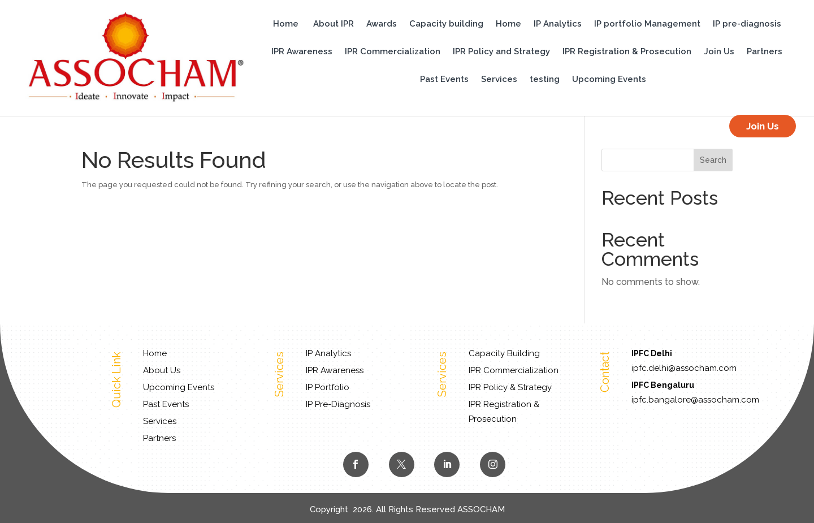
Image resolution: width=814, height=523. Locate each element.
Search (713, 160)
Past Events (444, 79)
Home (285, 24)
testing (545, 79)
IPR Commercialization (392, 52)
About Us (161, 370)
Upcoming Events (609, 79)
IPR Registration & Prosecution (626, 52)
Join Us (719, 52)
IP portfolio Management (647, 24)
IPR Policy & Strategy (510, 387)
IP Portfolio (327, 387)
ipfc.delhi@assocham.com (684, 368)
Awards (381, 24)
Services (499, 79)
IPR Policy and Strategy (501, 52)
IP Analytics (558, 24)
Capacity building (446, 24)
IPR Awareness (301, 52)
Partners (764, 52)
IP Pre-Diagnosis (338, 404)
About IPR (333, 24)
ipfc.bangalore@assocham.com (695, 400)
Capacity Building (504, 353)
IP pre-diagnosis (747, 24)
